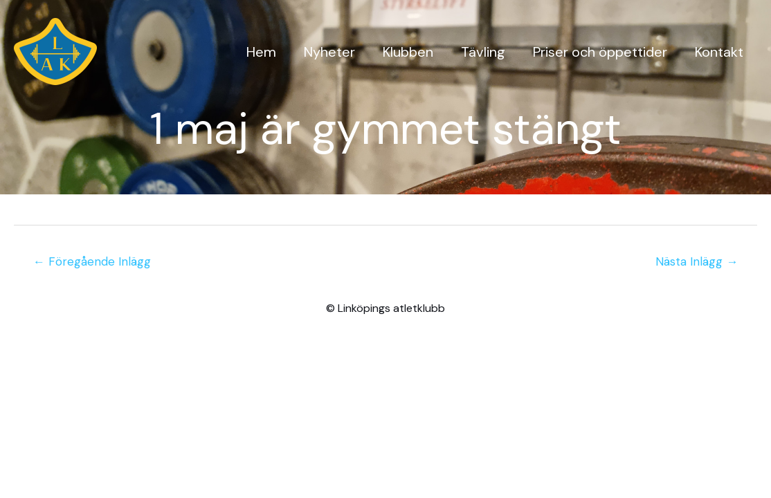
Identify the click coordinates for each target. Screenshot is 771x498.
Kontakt (719, 52)
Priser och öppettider (600, 52)
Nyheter (329, 52)
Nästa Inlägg (696, 261)
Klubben (408, 52)
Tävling (483, 52)
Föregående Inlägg (92, 261)
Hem (261, 52)
